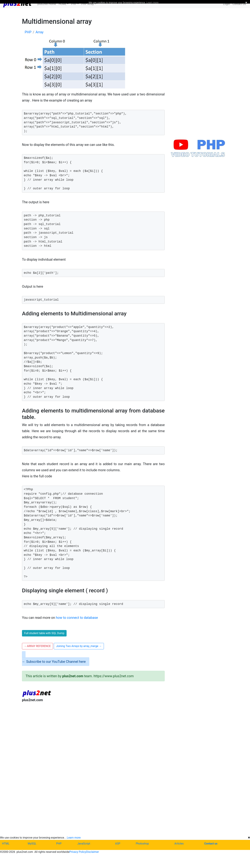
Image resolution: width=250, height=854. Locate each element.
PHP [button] (74, 4)
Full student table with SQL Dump (44, 633)
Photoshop (142, 843)
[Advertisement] (93, 733)
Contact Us (239, 4)
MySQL (32, 843)
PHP (59, 843)
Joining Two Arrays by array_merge (79, 646)
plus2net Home (46, 4)
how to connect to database (77, 618)
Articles (179, 843)
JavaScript (83, 843)
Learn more (74, 837)
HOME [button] (62, 4)
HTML (5, 843)
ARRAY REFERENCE (37, 646)
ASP (117, 843)
